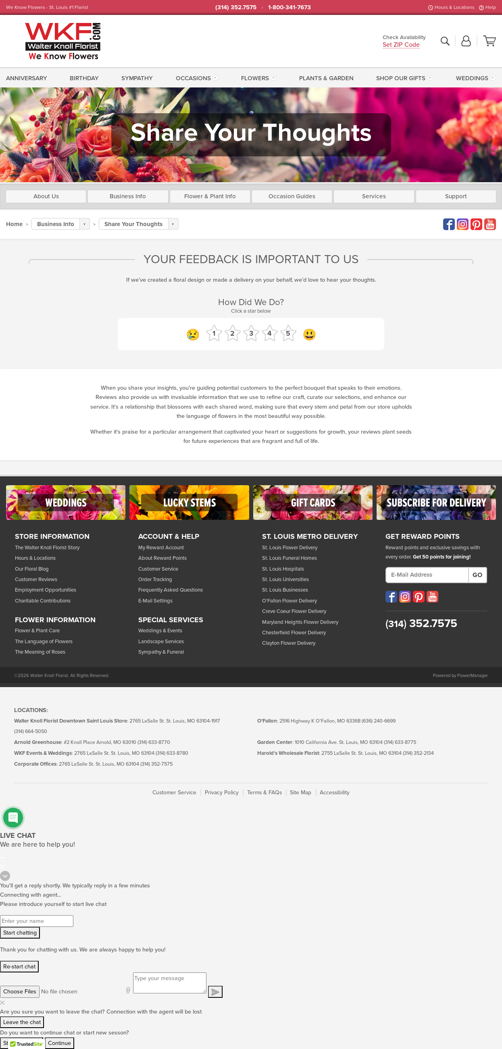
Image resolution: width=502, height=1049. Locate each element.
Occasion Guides (292, 196)
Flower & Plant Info (210, 196)
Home (14, 224)
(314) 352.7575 (235, 7)
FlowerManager (472, 675)
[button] (466, 41)
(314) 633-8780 (172, 753)
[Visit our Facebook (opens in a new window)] (391, 596)
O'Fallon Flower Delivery (289, 601)
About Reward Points (162, 558)
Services (374, 196)
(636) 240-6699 (379, 721)
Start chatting (20, 932)
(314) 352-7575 (156, 764)
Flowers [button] (255, 78)
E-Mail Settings (155, 601)
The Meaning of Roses (40, 652)
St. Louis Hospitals (283, 569)
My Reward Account (161, 547)
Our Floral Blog (32, 569)
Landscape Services (161, 641)
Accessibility (335, 792)
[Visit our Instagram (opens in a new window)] (405, 596)
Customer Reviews (36, 579)
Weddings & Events (160, 630)
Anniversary (26, 78)
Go (477, 575)
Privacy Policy (222, 792)
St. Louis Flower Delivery (289, 547)
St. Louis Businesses (285, 590)
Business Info (128, 196)
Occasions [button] (193, 78)
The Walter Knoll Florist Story (47, 547)
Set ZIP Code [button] (401, 45)
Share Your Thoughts (133, 224)
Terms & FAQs (264, 792)
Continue (59, 1043)
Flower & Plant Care (37, 630)
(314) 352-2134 (418, 753)
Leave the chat (22, 1022)
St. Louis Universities (285, 579)
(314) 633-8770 (153, 742)
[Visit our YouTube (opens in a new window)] (432, 596)
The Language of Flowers (44, 641)
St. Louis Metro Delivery (310, 537)
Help (490, 7)
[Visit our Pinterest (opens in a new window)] (419, 596)
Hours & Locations (455, 7)
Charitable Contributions (43, 601)
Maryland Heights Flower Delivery (300, 622)
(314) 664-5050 (30, 732)
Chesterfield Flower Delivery (294, 632)
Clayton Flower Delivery (288, 643)
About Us (46, 196)
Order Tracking (155, 579)
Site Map (300, 792)
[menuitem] (28, 77)
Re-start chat (19, 966)
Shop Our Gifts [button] (400, 78)
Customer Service (158, 569)
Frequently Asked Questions (170, 590)
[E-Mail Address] (427, 575)
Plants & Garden (326, 78)
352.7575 (421, 623)
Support (456, 196)
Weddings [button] (472, 78)
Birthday (84, 78)
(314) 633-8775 (400, 742)
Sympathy (137, 78)
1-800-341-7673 (289, 7)
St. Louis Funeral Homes (289, 558)
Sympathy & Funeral (161, 652)
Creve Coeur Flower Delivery (294, 611)
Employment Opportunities (45, 590)
